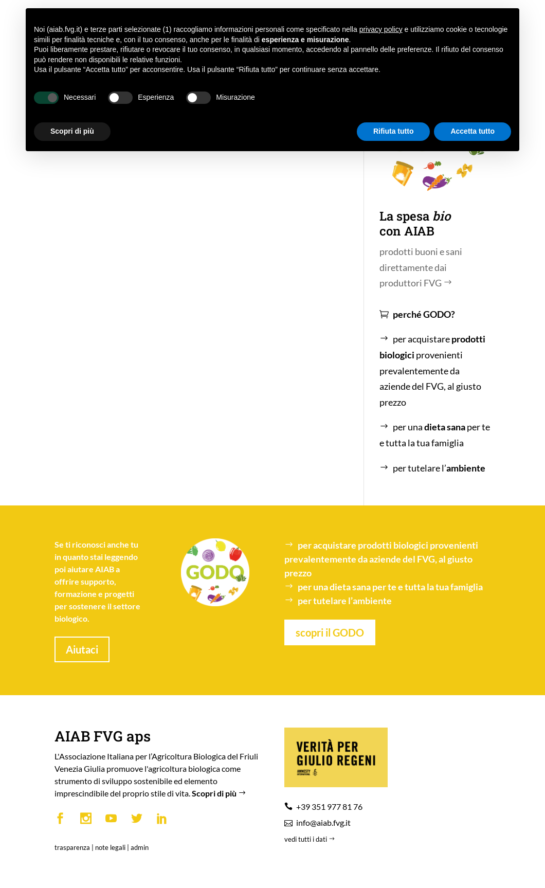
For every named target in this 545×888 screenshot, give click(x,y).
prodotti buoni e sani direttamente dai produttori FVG (420, 267)
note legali (110, 847)
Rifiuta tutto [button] (393, 131)
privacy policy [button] (381, 29)
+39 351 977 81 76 (329, 806)
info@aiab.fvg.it (323, 822)
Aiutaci (82, 649)
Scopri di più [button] (72, 131)
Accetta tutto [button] (472, 131)
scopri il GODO (330, 632)
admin (140, 847)
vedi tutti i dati (310, 839)
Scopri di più (220, 793)
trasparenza (72, 847)
